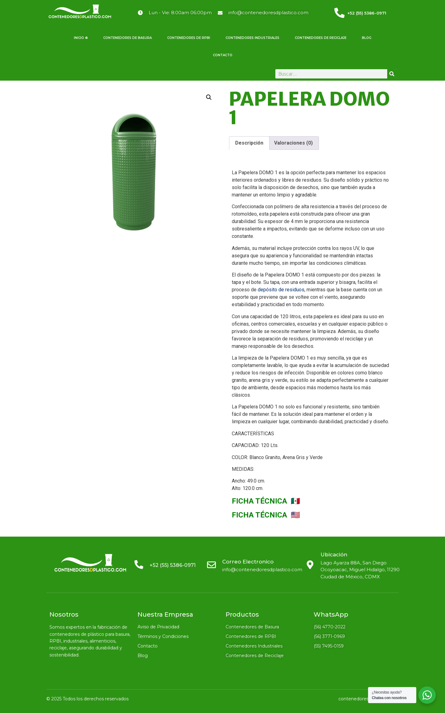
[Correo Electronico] (211, 564)
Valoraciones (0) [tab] (293, 143)
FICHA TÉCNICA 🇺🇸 (266, 515)
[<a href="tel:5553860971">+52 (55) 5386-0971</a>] (339, 13)
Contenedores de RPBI (188, 38)
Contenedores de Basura (127, 38)
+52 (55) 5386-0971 (366, 13)
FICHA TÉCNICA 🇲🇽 (266, 501)
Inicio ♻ (81, 38)
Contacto (222, 55)
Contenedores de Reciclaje (320, 38)
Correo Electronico (248, 562)
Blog (366, 38)
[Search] (391, 73)
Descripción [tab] (249, 143)
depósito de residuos (281, 290)
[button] (208, 97)
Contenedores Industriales (252, 38)
